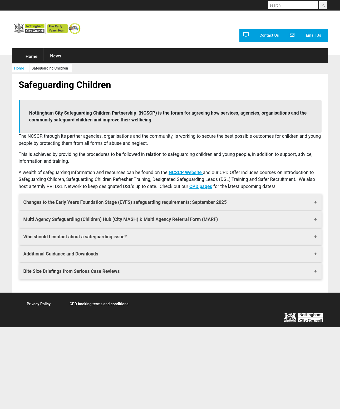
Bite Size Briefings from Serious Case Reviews (71, 272)
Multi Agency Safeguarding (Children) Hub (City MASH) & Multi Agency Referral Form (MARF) (120, 220)
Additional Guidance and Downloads (60, 255)
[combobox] (293, 5)
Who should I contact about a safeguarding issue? (75, 237)
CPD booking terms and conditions (99, 305)
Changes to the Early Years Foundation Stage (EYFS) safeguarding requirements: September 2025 (125, 203)
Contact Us (259, 35)
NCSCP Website (186, 173)
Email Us (303, 35)
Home (28, 57)
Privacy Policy (39, 305)
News (55, 57)
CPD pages (200, 187)
